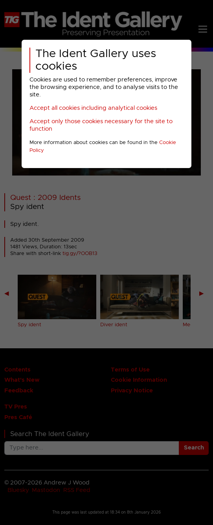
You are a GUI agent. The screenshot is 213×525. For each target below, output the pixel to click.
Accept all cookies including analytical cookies (93, 108)
